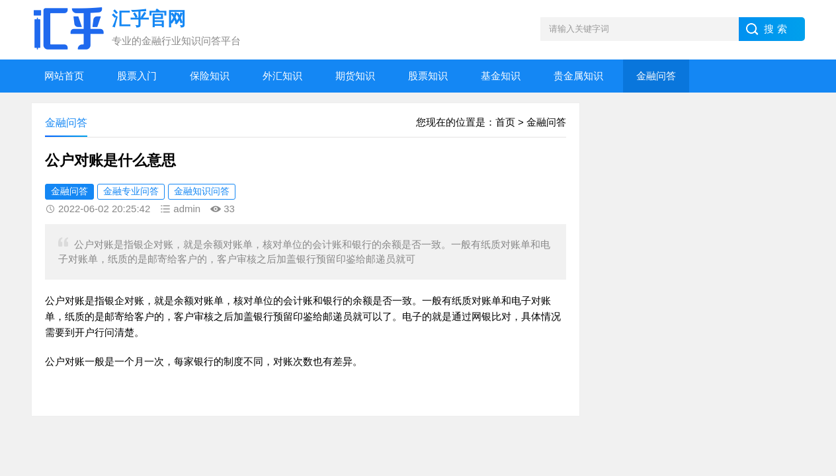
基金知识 (501, 75)
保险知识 (210, 75)
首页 (505, 122)
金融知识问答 (202, 191)
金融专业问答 (131, 191)
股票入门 (137, 75)
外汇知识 (282, 75)
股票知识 (428, 75)
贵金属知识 (578, 75)
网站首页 (64, 75)
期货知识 (355, 75)
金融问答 (656, 75)
